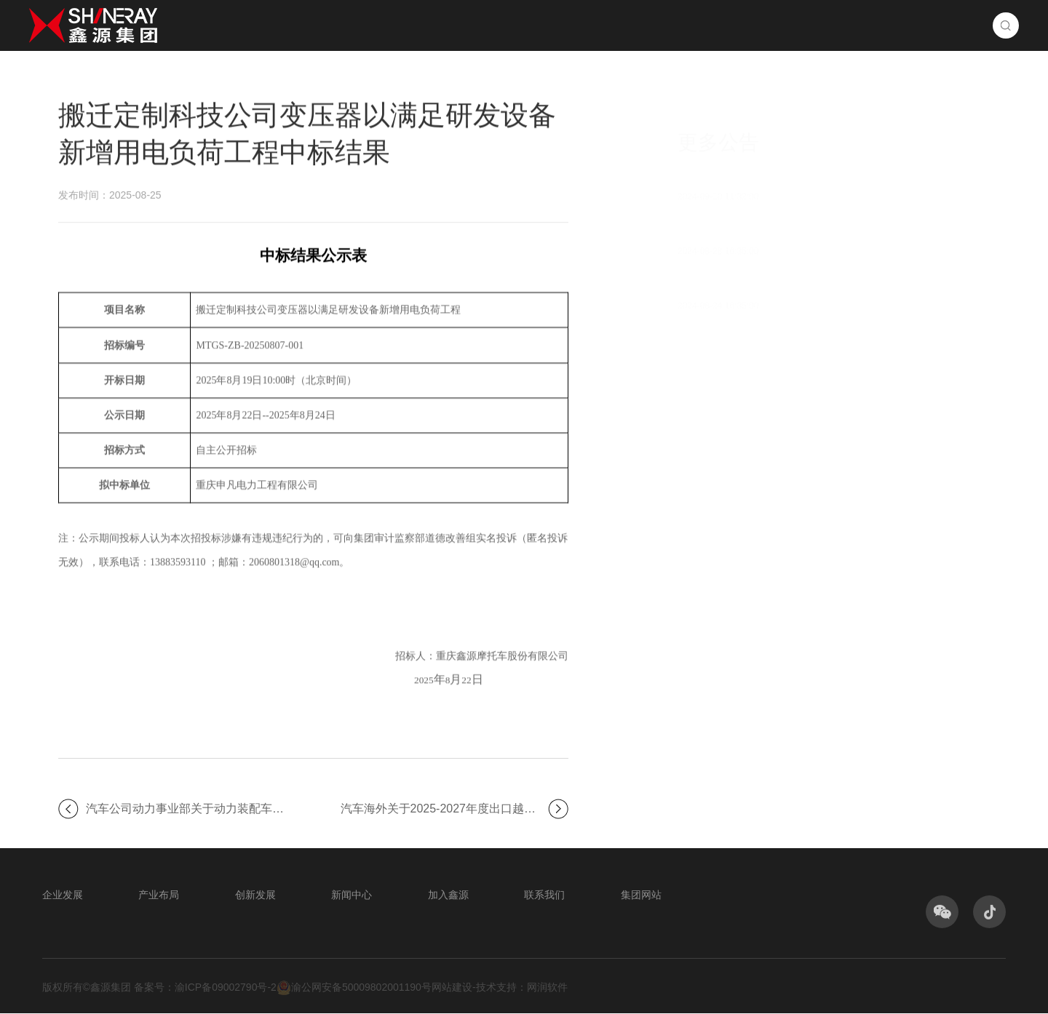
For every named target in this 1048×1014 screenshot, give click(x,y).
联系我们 (923, 25)
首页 (359, 25)
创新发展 (634, 25)
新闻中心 (730, 25)
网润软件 (547, 988)
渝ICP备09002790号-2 (226, 988)
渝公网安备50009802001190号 (354, 988)
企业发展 (442, 25)
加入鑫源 (827, 25)
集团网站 (641, 895)
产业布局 (538, 25)
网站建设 (452, 988)
